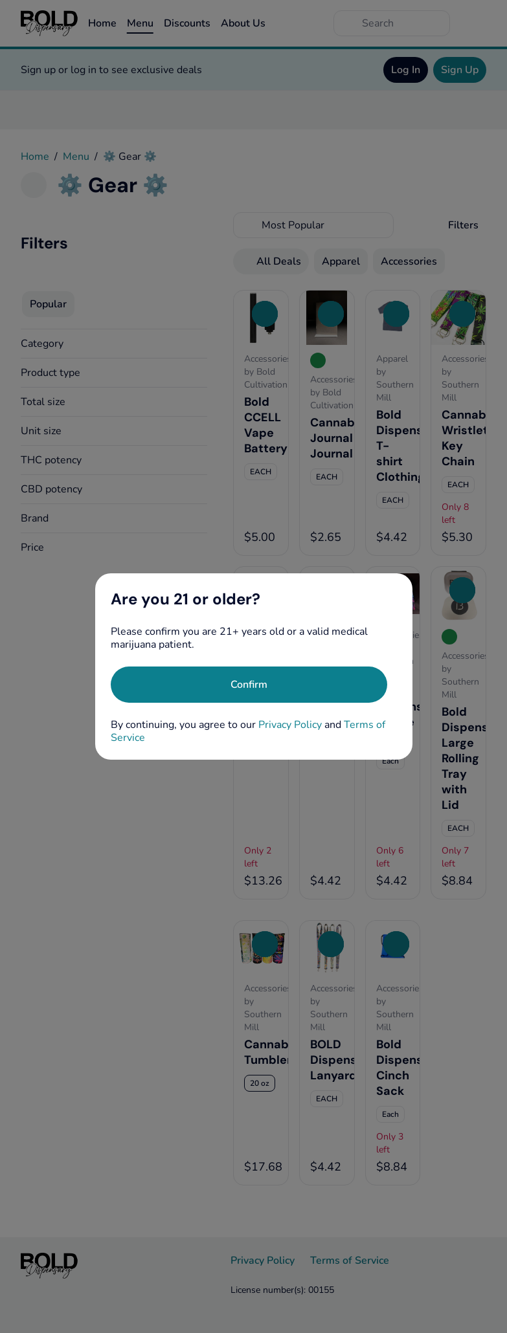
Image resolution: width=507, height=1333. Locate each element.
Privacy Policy (290, 725)
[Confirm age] (249, 684)
